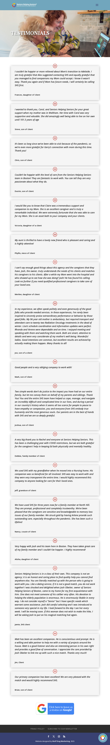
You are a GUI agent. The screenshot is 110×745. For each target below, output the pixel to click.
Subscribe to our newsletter (62, 729)
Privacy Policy (37, 729)
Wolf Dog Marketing (61, 741)
